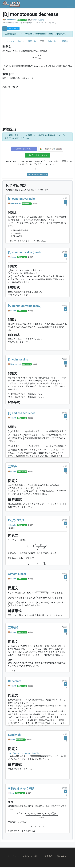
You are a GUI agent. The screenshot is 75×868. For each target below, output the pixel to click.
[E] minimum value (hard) (24, 252)
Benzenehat (10, 20)
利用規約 (48, 856)
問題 (42, 41)
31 (66, 366)
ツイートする (13, 28)
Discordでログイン (24, 149)
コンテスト (9, 41)
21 (66, 473)
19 (66, 205)
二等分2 (13, 627)
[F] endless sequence (21, 413)
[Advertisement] (37, 106)
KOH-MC (11, 528)
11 (66, 687)
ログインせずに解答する (37, 174)
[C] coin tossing (18, 359)
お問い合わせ (61, 856)
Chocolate (14, 681)
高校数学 (41, 20)
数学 (35, 20)
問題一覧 (32, 41)
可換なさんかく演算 (21, 788)
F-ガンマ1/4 (16, 520)
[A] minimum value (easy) (24, 306)
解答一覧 (52, 41)
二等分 (12, 466)
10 (66, 741)
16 (66, 312)
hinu (12, 793)
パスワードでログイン (37, 155)
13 (66, 527)
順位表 (21, 41)
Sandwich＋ (16, 734)
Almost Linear (17, 574)
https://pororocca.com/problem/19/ (23, 753)
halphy (13, 525)
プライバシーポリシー (32, 856)
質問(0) (65, 41)
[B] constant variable (21, 198)
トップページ (14, 856)
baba (12, 739)
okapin (13, 257)
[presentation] (3, 51)
